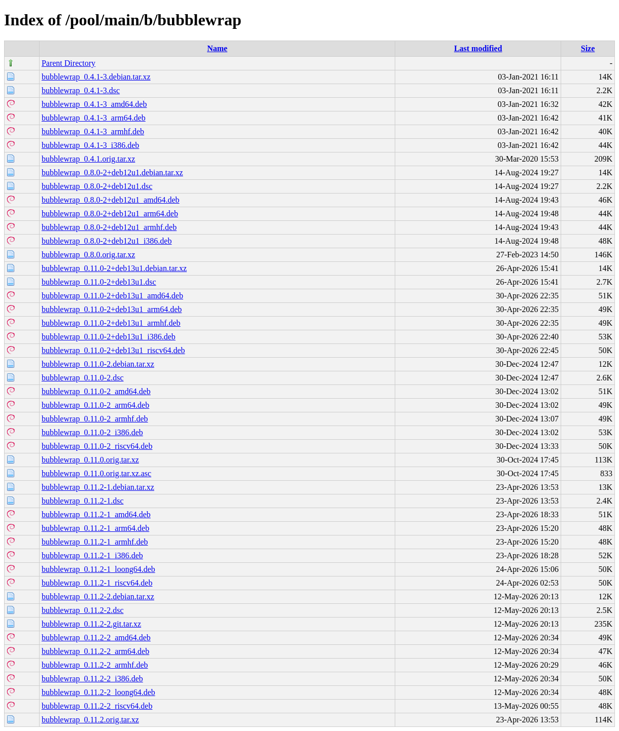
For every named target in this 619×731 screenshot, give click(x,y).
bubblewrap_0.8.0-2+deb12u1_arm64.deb (110, 213)
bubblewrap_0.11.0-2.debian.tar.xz (98, 364)
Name (217, 48)
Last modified (478, 48)
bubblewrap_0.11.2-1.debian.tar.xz (98, 487)
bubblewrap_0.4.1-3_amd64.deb (94, 104)
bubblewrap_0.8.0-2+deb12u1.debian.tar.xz (112, 172)
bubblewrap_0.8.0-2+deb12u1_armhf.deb (109, 227)
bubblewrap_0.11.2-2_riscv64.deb (97, 706)
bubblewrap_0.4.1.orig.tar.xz (88, 159)
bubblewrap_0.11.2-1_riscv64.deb (97, 583)
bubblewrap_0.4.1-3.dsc (81, 90)
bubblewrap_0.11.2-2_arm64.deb (95, 651)
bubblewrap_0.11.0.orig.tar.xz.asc (96, 473)
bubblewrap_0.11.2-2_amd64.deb (96, 637)
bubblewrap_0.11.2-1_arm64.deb (95, 528)
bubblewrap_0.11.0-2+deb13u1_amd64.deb (112, 295)
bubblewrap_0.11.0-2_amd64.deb (96, 391)
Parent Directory (68, 63)
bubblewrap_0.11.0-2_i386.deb (92, 432)
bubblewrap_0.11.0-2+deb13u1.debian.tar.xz (114, 268)
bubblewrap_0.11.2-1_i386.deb (92, 555)
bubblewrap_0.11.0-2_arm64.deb (95, 405)
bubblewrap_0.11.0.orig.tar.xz (90, 459)
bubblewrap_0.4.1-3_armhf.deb (93, 131)
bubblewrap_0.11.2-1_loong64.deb (98, 569)
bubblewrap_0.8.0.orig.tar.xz (88, 254)
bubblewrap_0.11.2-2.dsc (83, 610)
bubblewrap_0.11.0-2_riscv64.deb (97, 446)
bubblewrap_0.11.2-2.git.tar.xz (91, 624)
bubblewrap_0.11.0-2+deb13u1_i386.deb (109, 336)
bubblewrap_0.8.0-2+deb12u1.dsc (97, 186)
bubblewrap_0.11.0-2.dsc (83, 377)
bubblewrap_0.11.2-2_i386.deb (92, 678)
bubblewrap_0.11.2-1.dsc (83, 500)
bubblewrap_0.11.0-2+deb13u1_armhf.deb (111, 323)
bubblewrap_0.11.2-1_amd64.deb (96, 514)
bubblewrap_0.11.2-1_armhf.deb (95, 541)
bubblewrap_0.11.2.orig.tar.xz (90, 719)
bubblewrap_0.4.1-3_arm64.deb (94, 117)
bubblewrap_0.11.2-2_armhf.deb (95, 665)
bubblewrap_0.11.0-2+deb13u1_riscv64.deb (113, 350)
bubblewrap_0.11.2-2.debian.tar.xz (98, 596)
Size (588, 48)
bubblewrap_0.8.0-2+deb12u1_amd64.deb (111, 200)
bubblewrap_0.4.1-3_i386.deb (90, 145)
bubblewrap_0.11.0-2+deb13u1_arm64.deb (112, 309)
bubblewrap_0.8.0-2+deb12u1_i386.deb (107, 241)
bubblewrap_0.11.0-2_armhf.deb (95, 418)
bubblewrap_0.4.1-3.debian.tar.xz (96, 76)
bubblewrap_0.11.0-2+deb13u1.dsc (99, 282)
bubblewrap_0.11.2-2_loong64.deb (98, 692)
